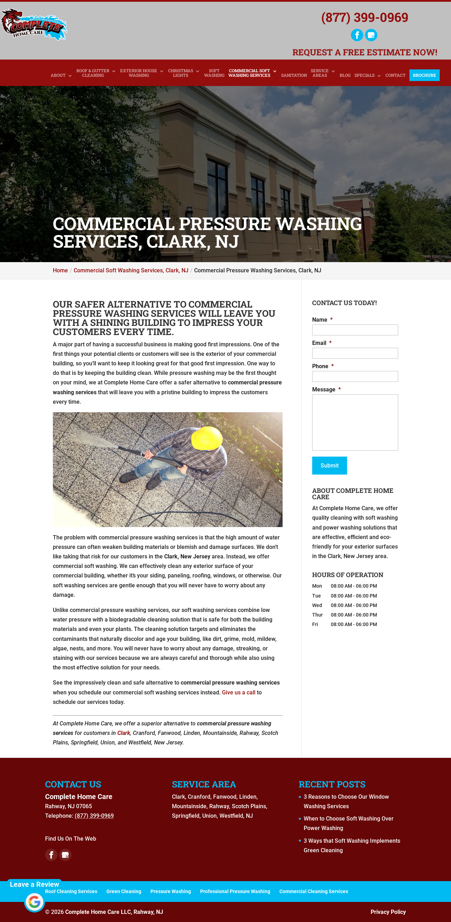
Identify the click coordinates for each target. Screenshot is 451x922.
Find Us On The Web (70, 838)
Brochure (424, 75)
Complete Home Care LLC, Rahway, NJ (114, 912)
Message (326, 389)
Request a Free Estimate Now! (364, 52)
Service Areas (320, 73)
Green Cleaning (123, 891)
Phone (323, 366)
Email (322, 343)
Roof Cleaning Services (71, 891)
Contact (395, 75)
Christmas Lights (180, 73)
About (58, 75)
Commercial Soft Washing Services (249, 73)
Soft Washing (214, 73)
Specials (364, 75)
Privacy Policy (388, 912)
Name (322, 319)
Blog (345, 75)
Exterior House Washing (138, 73)
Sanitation (294, 75)
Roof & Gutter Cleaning (92, 73)
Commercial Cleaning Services (313, 891)
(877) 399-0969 (364, 16)
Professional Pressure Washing (235, 891)
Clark (123, 733)
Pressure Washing (170, 891)
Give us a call (238, 692)
